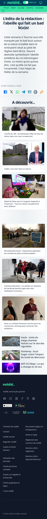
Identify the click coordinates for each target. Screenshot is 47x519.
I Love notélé (8, 491)
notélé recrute (9, 437)
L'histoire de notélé (11, 426)
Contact (6, 431)
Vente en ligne (31, 435)
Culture (21, 8)
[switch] (25, 2)
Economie (39, 8)
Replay (6, 8)
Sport (13, 8)
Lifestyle (29, 8)
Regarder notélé (9, 442)
